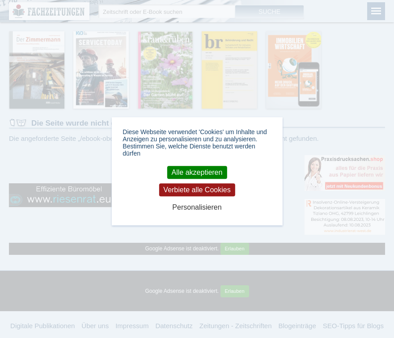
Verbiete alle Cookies (196, 190)
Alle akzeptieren (197, 172)
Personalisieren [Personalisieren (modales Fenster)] (196, 207)
